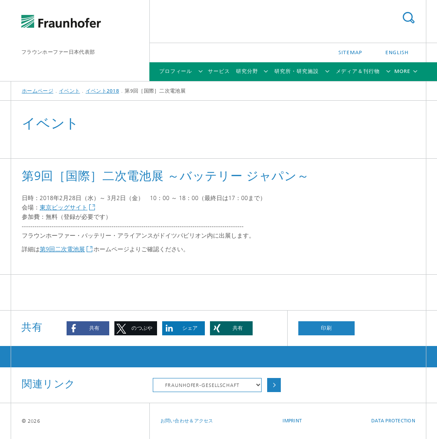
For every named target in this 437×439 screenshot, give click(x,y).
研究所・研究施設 (296, 71)
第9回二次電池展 (62, 249)
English (397, 52)
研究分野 (247, 71)
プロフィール (175, 71)
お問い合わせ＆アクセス (186, 421)
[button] (88, 328)
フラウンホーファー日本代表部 (58, 52)
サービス (219, 71)
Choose (274, 385)
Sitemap (350, 52)
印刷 (326, 328)
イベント (69, 91)
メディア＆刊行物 (358, 71)
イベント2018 (102, 91)
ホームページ (37, 91)
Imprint (292, 421)
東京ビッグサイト (63, 207)
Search (408, 18)
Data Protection (393, 421)
